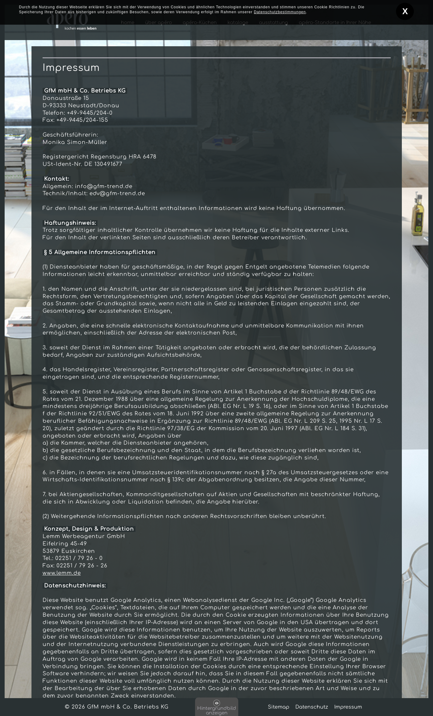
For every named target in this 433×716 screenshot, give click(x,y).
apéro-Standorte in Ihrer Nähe (335, 22)
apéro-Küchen (200, 22)
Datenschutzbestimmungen (280, 10)
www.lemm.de (62, 573)
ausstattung (273, 22)
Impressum (348, 707)
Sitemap (278, 707)
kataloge (237, 22)
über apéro (158, 22)
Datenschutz (311, 707)
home (127, 22)
